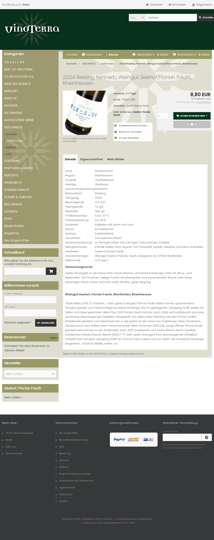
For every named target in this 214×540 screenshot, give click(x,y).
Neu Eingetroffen (16, 240)
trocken (11, 134)
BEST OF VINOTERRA (18, 69)
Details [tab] (70, 159)
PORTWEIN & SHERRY (19, 168)
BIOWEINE (11, 105)
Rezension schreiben (130, 131)
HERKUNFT (11, 91)
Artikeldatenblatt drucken (133, 125)
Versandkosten (203, 102)
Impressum (92, 55)
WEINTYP (10, 98)
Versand (62, 460)
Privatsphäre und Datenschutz (75, 480)
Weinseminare (12, 453)
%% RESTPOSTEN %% (18, 76)
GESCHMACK (13, 127)
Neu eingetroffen (67, 433)
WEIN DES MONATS (17, 84)
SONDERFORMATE (16, 190)
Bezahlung (63, 453)
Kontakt (71, 55)
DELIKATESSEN (14, 226)
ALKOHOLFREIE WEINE (19, 120)
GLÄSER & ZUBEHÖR (18, 197)
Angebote (11, 233)
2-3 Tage (131, 93)
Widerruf (62, 467)
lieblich (11, 147)
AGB (59, 446)
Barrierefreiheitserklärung (72, 439)
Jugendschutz (65, 487)
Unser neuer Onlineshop (17, 433)
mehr (54, 338)
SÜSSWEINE (12, 161)
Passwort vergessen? (17, 322)
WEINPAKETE (13, 182)
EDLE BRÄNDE (13, 204)
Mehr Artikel (12, 397)
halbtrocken (14, 141)
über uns (9, 446)
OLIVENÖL (11, 211)
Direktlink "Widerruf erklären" (73, 474)
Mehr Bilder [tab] (115, 159)
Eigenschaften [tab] (91, 159)
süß (8, 154)
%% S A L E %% (14, 62)
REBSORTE (11, 175)
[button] (137, 17)
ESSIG (8, 219)
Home (7, 439)
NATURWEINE (13, 113)
